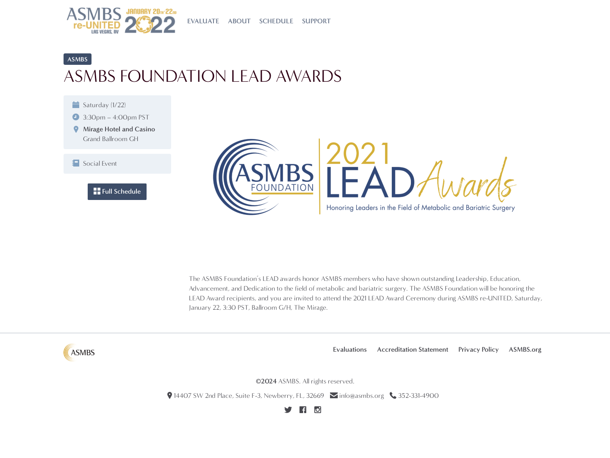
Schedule (276, 21)
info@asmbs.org (361, 395)
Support (316, 21)
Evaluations (350, 349)
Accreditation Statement (412, 349)
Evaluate (203, 21)
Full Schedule (117, 191)
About (239, 21)
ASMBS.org (525, 349)
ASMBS (288, 381)
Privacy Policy (478, 349)
